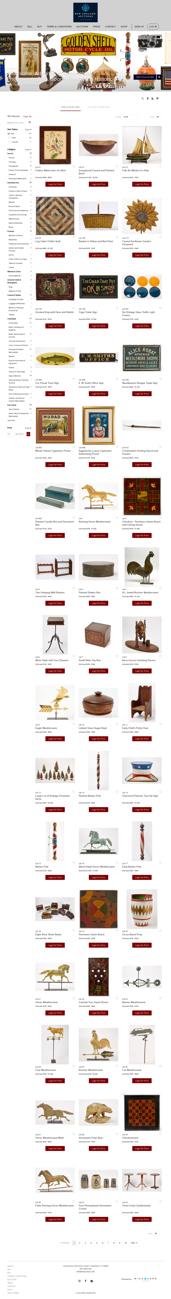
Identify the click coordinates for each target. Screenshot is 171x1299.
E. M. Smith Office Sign (91, 383)
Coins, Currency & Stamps (18, 345)
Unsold (20, 142)
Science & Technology (17, 372)
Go (28, 434)
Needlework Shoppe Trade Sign (140, 383)
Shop (124, 26)
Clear (27, 129)
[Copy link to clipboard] (142, 98)
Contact (110, 26)
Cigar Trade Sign (88, 312)
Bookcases (13, 240)
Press (96, 26)
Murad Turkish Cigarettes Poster (53, 450)
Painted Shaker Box (89, 592)
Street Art (12, 174)
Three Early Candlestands (136, 1205)
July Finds (11, 420)
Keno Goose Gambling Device (139, 660)
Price (9, 427)
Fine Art (10, 154)
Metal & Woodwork (16, 223)
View (152, 117)
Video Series (13, 1293)
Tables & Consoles (15, 263)
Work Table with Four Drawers (52, 660)
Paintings (12, 162)
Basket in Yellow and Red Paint (96, 241)
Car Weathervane (131, 1070)
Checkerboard (130, 1137)
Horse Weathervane (46, 1002)
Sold (20, 137)
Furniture (10, 231)
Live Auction (18, 68)
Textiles (11, 315)
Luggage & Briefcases (17, 304)
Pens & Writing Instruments (19, 394)
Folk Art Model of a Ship (135, 170)
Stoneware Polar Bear (91, 1137)
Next (134, 1243)
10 (126, 1243)
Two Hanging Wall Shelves (50, 592)
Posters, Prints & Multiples (18, 170)
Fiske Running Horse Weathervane (54, 1205)
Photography (13, 166)
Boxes (11, 227)
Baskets (12, 202)
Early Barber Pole (131, 866)
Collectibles (11, 319)
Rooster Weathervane (91, 1070)
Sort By (118, 117)
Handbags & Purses (16, 299)
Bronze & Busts (14, 206)
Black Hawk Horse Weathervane (97, 866)
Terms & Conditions (59, 26)
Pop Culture (11, 405)
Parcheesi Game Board (91, 934)
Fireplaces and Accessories (19, 244)
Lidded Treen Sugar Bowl (93, 728)
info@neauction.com (85, 1271)
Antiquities (13, 187)
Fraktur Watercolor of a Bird (50, 170)
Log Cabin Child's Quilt (48, 241)
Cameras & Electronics (17, 341)
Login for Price (55, 184)
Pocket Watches (15, 276)
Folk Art (12, 158)
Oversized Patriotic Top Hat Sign (140, 795)
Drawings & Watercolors (17, 179)
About (18, 26)
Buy (39, 26)
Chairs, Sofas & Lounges (18, 259)
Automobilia (13, 323)
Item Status (12, 129)
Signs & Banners (15, 376)
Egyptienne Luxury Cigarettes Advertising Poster (95, 452)
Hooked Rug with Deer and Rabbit (54, 312)
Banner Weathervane (133, 1002)
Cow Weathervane (45, 1070)
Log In (153, 26)
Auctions (82, 26)
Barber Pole (41, 866)
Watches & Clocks (14, 272)
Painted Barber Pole (90, 795)
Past (19, 133)
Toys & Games (14, 409)
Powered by (139, 1279)
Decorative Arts (13, 183)
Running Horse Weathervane (95, 521)
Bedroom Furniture (16, 235)
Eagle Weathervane (46, 728)
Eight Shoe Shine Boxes (48, 934)
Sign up (139, 26)
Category (11, 149)
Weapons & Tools (15, 291)
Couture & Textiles (14, 295)
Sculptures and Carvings (18, 215)
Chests (11, 267)
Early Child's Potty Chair (135, 728)
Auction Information (99, 107)
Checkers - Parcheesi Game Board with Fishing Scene (141, 523)
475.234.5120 (85, 1268)
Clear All (27, 116)
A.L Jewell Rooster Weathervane (140, 592)
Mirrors (11, 255)
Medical (12, 356)
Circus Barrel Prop (132, 934)
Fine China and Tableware (18, 210)
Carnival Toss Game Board (93, 1002)
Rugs (10, 287)
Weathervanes (14, 219)
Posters (11, 368)
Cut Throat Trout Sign (47, 383)
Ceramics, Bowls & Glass (18, 191)
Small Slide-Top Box (90, 660)
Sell (29, 26)
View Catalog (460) (145, 77)
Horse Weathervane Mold (49, 1137)
